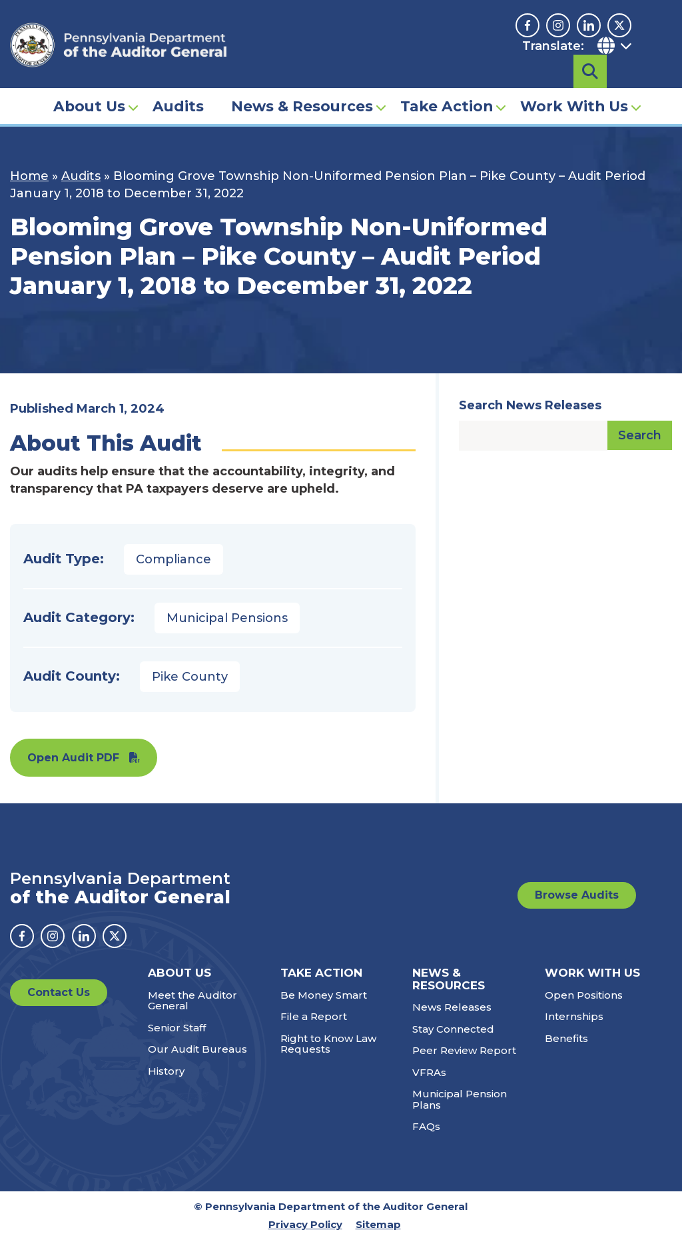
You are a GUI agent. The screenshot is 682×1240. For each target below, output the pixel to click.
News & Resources (302, 84)
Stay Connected (453, 1029)
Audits (178, 84)
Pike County (190, 676)
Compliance (173, 559)
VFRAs (429, 1072)
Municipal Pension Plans (459, 1099)
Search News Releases (530, 405)
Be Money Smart (323, 995)
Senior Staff (177, 1027)
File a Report (313, 1016)
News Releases (452, 1007)
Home (29, 176)
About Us (89, 84)
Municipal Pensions (227, 618)
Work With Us (574, 84)
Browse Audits (577, 895)
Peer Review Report (464, 1050)
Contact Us (58, 992)
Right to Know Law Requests (328, 1044)
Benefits (566, 1038)
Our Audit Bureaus (197, 1049)
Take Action (446, 84)
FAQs (426, 1126)
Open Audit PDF (73, 757)
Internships (574, 1016)
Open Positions (584, 995)
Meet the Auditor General (192, 1001)
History (166, 1071)
